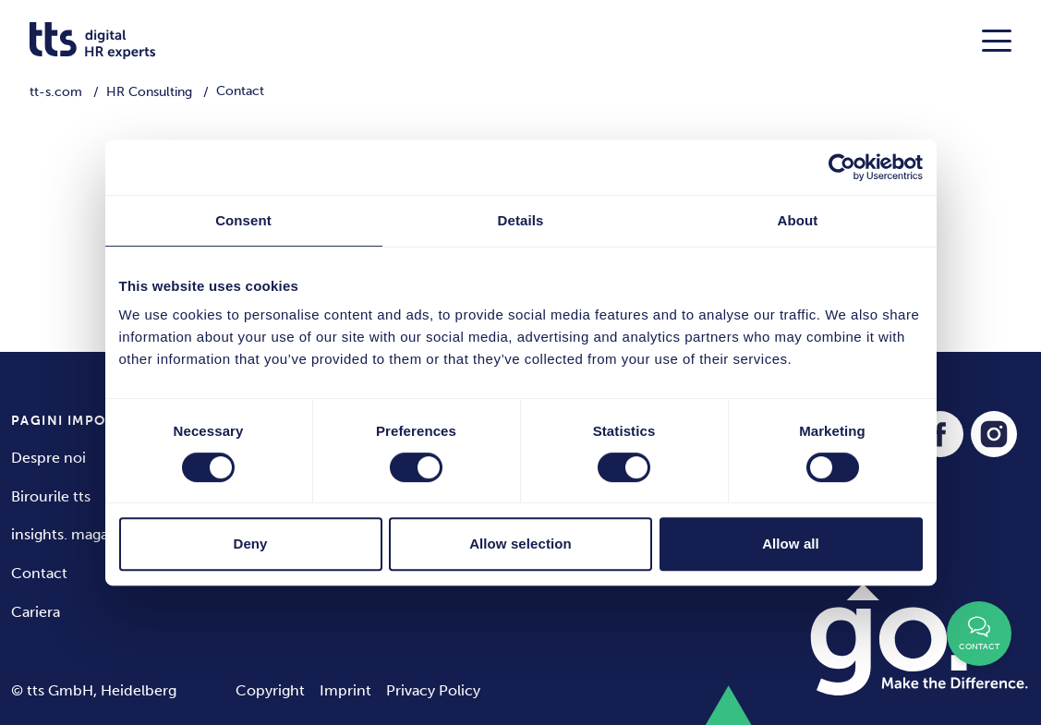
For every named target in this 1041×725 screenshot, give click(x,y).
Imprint (345, 690)
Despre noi (48, 457)
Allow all (790, 543)
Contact (39, 573)
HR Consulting (149, 92)
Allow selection (520, 543)
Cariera (35, 612)
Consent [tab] (243, 220)
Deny (250, 543)
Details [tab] (521, 220)
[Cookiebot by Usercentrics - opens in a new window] (842, 167)
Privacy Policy (433, 690)
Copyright (270, 690)
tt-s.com (56, 92)
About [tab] (798, 220)
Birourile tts (51, 496)
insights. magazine (74, 534)
